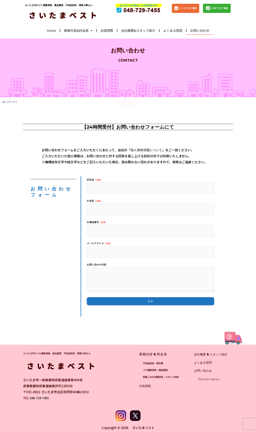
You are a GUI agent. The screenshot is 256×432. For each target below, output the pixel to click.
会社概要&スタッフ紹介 (138, 30)
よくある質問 (172, 30)
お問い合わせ (199, 30)
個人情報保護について (146, 150)
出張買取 (106, 30)
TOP (3, 102)
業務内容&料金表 (78, 30)
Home (51, 30)
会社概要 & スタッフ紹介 (213, 354)
